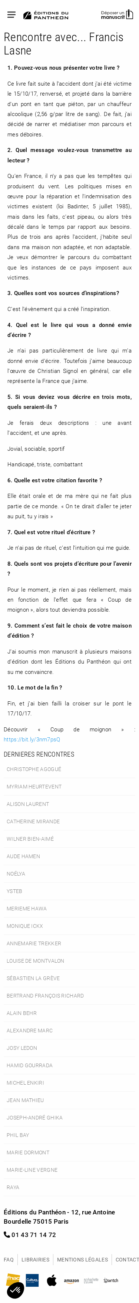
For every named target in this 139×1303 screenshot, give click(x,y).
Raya (13, 1187)
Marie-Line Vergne (32, 1169)
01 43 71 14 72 (30, 1234)
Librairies (35, 1259)
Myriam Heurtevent (34, 786)
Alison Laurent (28, 803)
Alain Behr (22, 1012)
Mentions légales (82, 1259)
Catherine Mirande (33, 821)
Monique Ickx (25, 925)
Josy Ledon (22, 1047)
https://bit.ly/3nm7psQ (32, 739)
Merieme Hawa (27, 908)
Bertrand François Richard (45, 995)
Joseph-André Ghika (35, 1117)
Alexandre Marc (30, 1030)
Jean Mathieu (25, 1100)
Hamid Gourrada (30, 1065)
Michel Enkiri (25, 1082)
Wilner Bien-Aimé (30, 838)
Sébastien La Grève (33, 978)
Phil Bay (18, 1134)
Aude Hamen (23, 856)
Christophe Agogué (34, 769)
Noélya (16, 873)
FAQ (9, 1259)
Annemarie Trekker (34, 943)
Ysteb (15, 890)
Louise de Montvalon (35, 960)
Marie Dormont (28, 1152)
